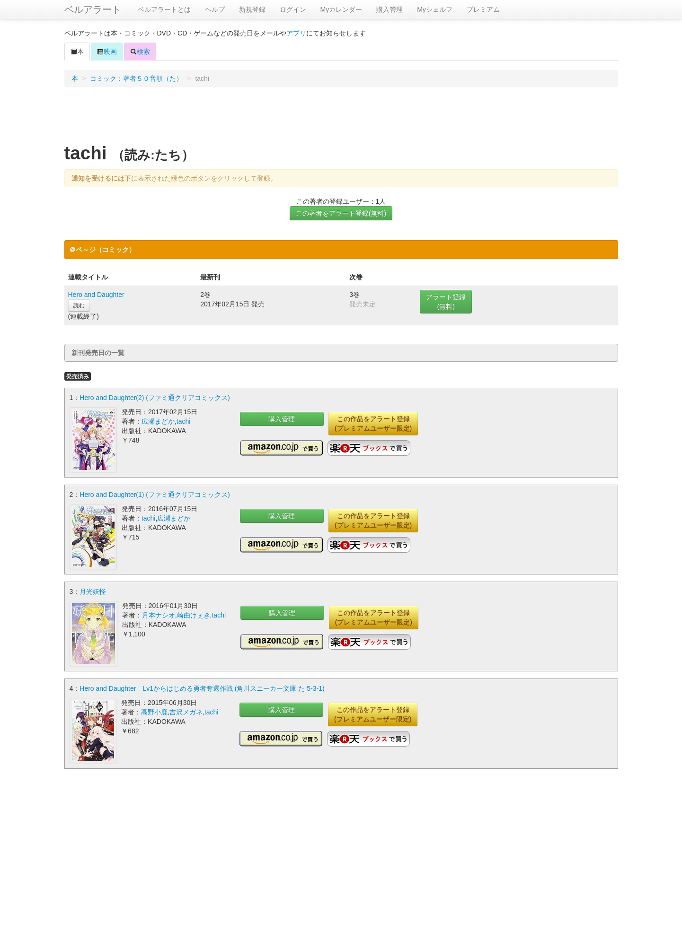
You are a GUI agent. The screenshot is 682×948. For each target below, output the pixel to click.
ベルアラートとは (164, 9)
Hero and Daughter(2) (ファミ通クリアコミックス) (155, 397)
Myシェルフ (434, 9)
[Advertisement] (341, 117)
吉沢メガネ (186, 712)
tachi (184, 421)
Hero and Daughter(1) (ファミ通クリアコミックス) (155, 494)
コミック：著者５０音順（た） (136, 78)
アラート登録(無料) (446, 301)
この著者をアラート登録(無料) (341, 213)
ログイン (293, 9)
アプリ (296, 33)
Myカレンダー (341, 9)
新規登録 (252, 9)
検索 (140, 51)
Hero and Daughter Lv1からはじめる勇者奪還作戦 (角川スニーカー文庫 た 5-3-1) (202, 688)
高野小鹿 (154, 712)
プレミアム (483, 9)
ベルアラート (92, 9)
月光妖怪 (93, 591)
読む (79, 305)
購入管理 (389, 9)
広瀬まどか (158, 421)
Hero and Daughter (96, 294)
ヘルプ (215, 9)
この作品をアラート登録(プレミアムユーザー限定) (373, 423)
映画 (107, 51)
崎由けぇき (193, 615)
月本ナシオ (158, 615)
